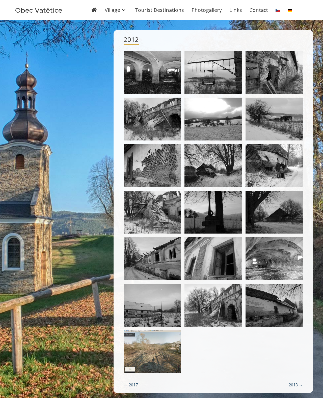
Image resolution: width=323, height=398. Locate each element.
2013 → (296, 385)
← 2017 (131, 385)
